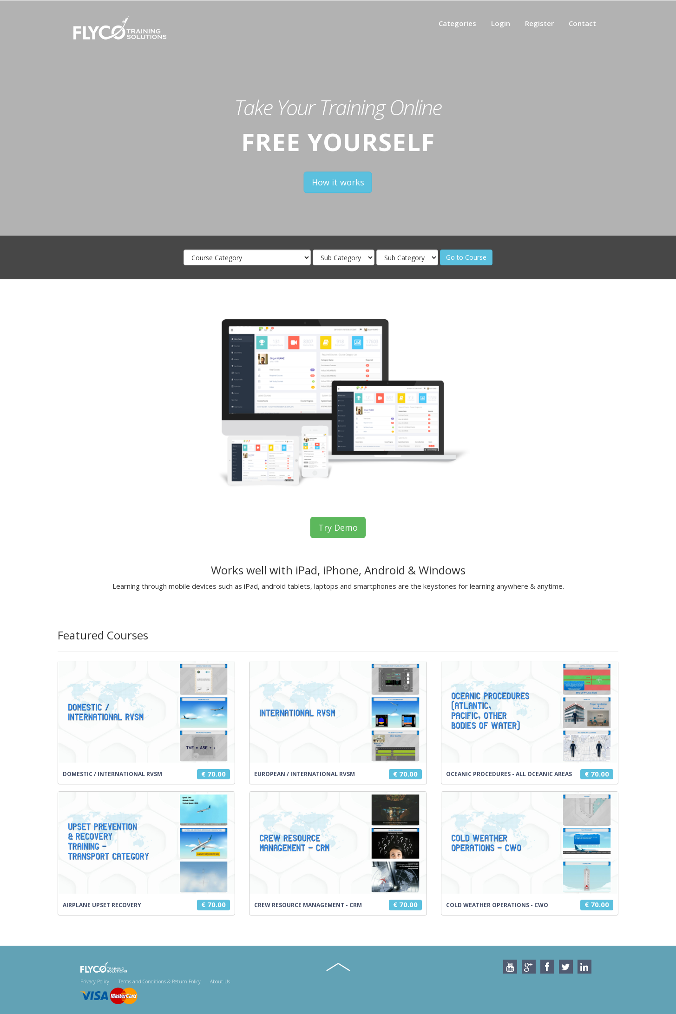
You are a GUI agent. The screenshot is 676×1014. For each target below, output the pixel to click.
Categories (457, 23)
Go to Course (466, 257)
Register (539, 23)
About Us (220, 981)
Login (500, 23)
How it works (338, 182)
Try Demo (338, 527)
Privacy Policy (94, 981)
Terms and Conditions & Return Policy (159, 981)
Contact (582, 23)
